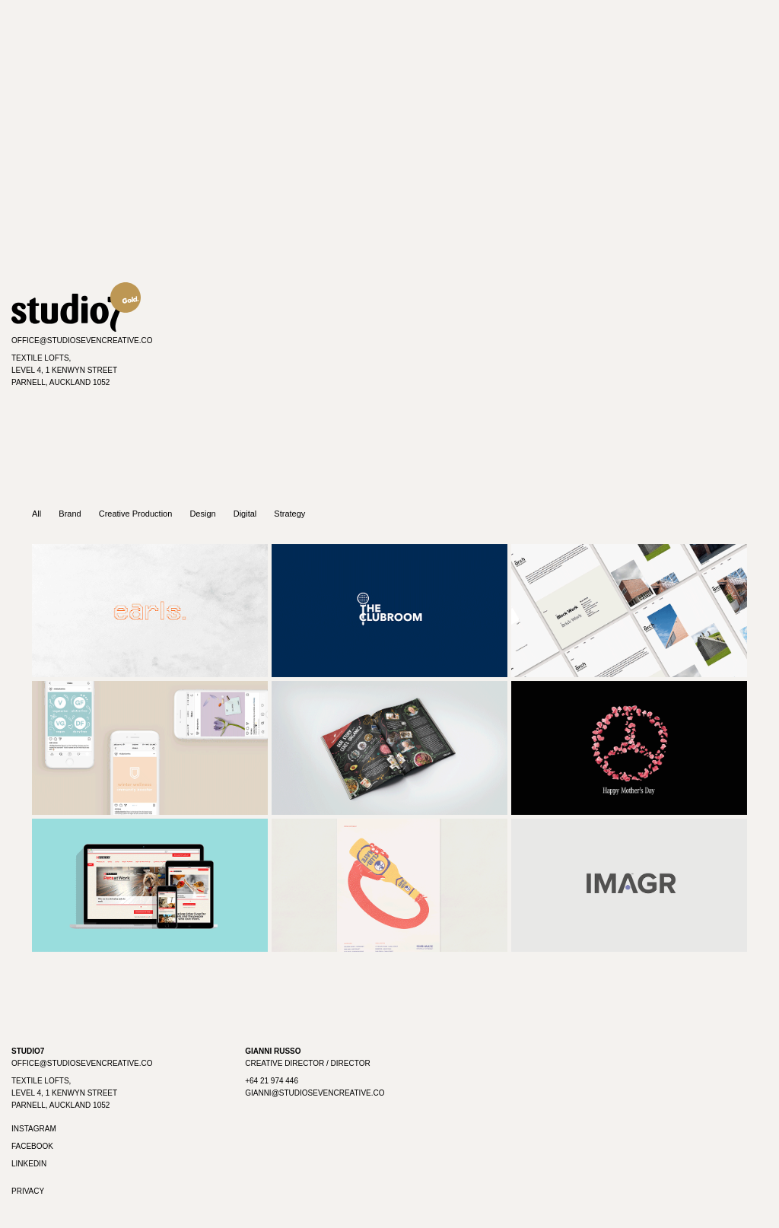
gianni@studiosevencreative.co (314, 1093)
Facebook (32, 1146)
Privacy (27, 1191)
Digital (245, 513)
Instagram (33, 1129)
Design (202, 513)
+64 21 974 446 (271, 1081)
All (36, 513)
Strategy (289, 513)
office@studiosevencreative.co (82, 340)
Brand (70, 513)
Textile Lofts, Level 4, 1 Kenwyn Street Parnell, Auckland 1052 (64, 1093)
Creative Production (136, 513)
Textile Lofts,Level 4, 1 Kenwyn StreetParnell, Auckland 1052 (64, 370)
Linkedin (28, 1164)
